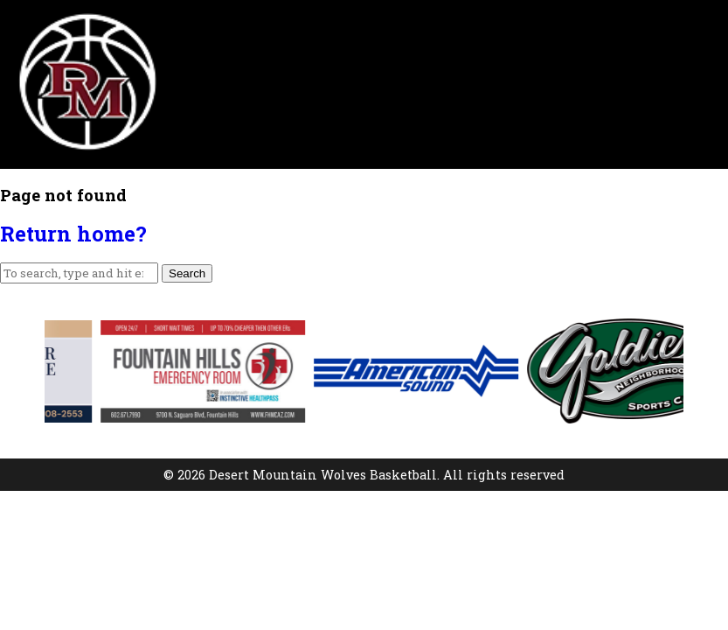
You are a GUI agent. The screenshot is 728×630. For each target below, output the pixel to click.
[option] (226, 371)
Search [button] (187, 273)
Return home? (73, 234)
